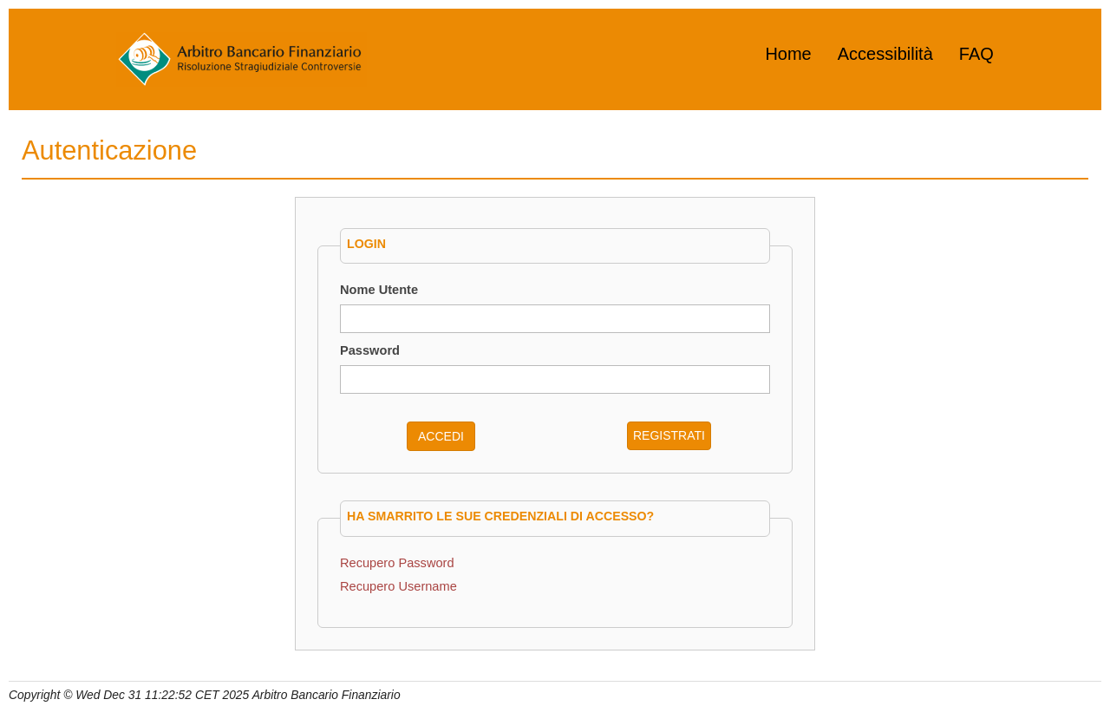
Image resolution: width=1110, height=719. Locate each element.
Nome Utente (379, 290)
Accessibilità (885, 53)
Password (370, 350)
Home (788, 53)
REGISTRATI (669, 435)
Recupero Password (397, 563)
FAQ (976, 53)
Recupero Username (398, 586)
